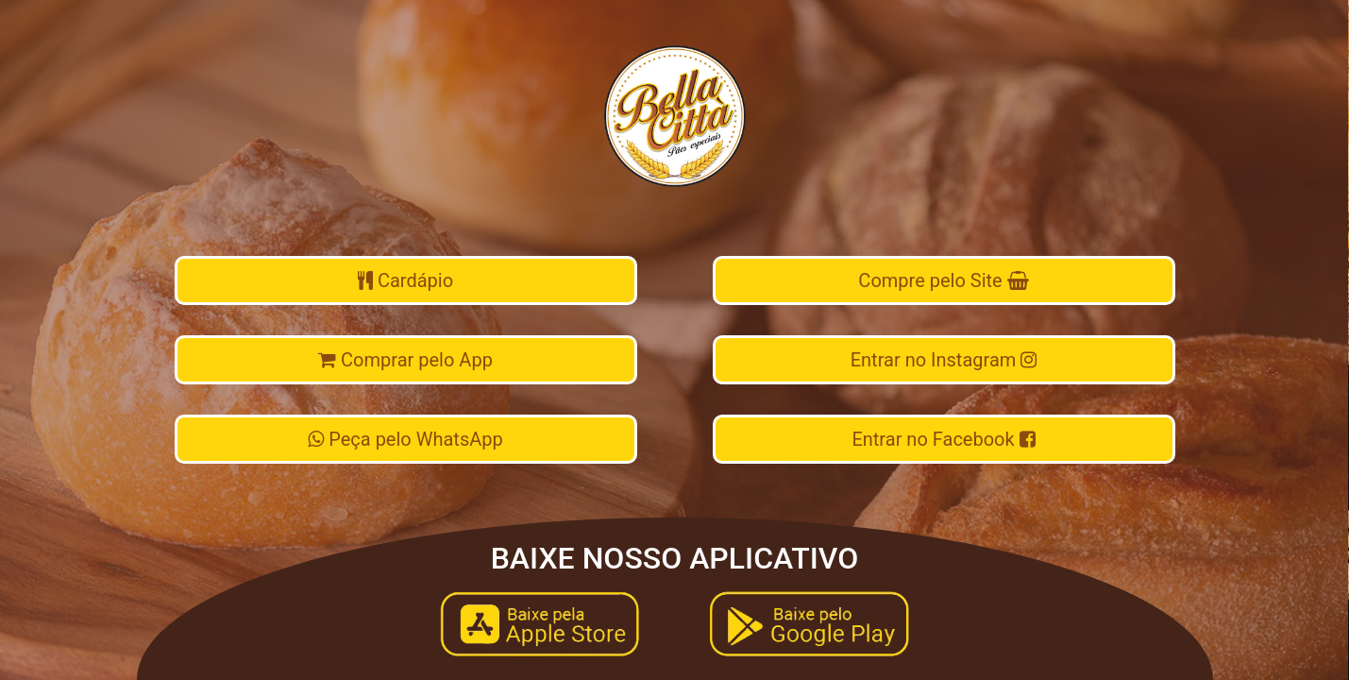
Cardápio (405, 280)
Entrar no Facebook (943, 439)
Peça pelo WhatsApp (405, 439)
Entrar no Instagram (944, 359)
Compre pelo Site (943, 280)
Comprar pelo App (405, 359)
